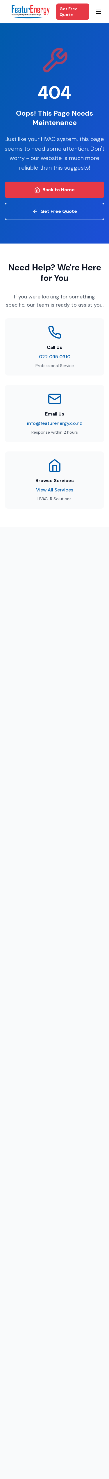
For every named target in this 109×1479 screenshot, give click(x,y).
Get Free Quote (69, 11)
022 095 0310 (54, 357)
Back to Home (54, 190)
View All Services (54, 490)
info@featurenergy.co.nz (54, 423)
